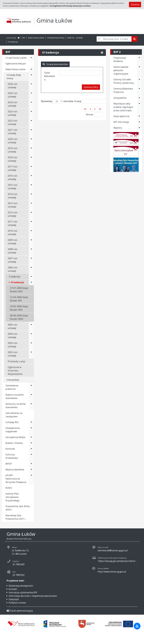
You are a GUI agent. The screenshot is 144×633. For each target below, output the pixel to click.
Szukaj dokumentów (55, 64)
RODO (8, 487)
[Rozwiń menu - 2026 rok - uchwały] (31, 85)
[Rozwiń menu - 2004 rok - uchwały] (31, 335)
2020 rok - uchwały (13, 140)
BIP (23, 37)
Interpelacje (13, 379)
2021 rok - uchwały (13, 131)
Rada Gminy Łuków (36, 37)
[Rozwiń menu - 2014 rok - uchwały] (31, 195)
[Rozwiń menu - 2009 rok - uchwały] (31, 241)
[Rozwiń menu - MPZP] (31, 464)
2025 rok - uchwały (13, 95)
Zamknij (135, 4)
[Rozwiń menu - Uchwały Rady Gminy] (31, 76)
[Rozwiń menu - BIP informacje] (139, 122)
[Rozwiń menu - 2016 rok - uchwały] (31, 177)
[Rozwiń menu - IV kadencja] (31, 282)
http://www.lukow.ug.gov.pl (112, 571)
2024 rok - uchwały (13, 104)
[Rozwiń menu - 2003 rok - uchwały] (31, 344)
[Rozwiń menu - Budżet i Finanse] (31, 443)
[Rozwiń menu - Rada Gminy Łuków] (31, 69)
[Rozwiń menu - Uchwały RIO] (31, 422)
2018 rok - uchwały (13, 159)
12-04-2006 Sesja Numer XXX (19, 299)
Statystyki (14, 599)
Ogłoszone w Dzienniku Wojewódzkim (15, 371)
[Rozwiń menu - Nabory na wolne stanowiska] (31, 396)
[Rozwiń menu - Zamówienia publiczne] (31, 387)
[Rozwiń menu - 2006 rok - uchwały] (31, 269)
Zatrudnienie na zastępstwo (13, 415)
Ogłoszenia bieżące (15, 63)
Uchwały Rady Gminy (55, 37)
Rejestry (117, 127)
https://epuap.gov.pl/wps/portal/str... (117, 561)
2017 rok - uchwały (13, 168)
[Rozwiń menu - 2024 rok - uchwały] (31, 104)
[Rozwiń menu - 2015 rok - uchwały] (31, 186)
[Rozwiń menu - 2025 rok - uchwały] (31, 94)
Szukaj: (90, 101)
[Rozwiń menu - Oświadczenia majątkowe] (31, 429)
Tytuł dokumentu (49, 76)
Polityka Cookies (17, 602)
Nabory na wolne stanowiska (14, 396)
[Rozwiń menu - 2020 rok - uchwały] (31, 140)
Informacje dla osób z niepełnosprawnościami (33, 595)
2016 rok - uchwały (13, 177)
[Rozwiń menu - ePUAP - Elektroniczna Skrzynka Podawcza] (31, 478)
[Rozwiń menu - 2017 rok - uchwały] (31, 168)
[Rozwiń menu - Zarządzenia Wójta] (31, 437)
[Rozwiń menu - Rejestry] (139, 128)
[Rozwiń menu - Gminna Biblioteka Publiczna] (139, 90)
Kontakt (13, 589)
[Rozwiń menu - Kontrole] (31, 449)
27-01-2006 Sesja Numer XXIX (19, 289)
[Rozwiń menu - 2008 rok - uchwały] (31, 250)
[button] (85, 109)
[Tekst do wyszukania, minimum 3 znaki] (116, 39)
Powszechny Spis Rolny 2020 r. (17, 508)
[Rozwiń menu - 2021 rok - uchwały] (31, 131)
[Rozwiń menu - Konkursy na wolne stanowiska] (31, 405)
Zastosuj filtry (91, 87)
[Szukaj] (134, 39)
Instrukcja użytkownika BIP (23, 592)
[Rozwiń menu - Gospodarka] (139, 98)
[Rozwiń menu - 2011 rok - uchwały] (31, 223)
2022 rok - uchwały (13, 122)
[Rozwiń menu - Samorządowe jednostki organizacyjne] (139, 70)
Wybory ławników (14, 469)
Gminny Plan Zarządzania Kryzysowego (12, 497)
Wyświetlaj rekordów (57, 101)
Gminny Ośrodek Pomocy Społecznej (123, 81)
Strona (89, 114)
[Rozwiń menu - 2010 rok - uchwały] (31, 232)
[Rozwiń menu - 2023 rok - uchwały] (31, 113)
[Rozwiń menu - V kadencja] (31, 276)
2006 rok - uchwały (75, 37)
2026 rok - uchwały (13, 85)
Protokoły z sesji (16, 361)
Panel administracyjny (20, 610)
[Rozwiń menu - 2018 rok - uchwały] (31, 159)
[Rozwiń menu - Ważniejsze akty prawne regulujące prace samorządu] (139, 107)
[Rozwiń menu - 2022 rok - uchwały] (31, 122)
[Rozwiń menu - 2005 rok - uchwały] (31, 326)
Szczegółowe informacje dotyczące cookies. (70, 6)
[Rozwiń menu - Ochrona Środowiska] (31, 456)
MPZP (8, 463)
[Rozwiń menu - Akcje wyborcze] (139, 116)
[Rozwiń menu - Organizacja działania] (139, 59)
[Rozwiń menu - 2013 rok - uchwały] (31, 204)
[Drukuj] (102, 52)
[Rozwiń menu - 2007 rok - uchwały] (31, 260)
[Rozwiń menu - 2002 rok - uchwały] (31, 353)
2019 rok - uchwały (13, 150)
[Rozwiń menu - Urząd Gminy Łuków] (31, 58)
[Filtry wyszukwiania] (99, 39)
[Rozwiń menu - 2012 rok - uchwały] (31, 214)
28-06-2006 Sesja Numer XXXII (19, 317)
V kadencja (14, 276)
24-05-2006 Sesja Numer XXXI (19, 308)
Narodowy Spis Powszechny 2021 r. (15, 517)
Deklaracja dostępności (21, 585)
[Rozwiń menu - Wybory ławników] (31, 469)
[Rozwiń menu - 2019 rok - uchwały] (31, 149)
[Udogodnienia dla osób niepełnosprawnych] (137, 626)
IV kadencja (13, 42)
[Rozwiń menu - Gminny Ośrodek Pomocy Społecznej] (139, 81)
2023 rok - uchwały (13, 113)
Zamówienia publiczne (11, 387)
